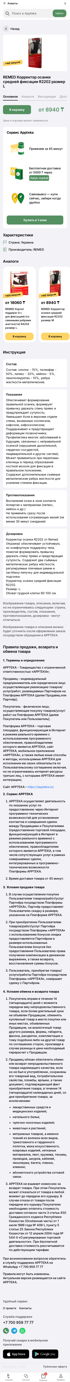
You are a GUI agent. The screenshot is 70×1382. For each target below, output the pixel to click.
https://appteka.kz (41, 787)
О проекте (9, 1308)
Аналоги (27, 96)
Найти (59, 13)
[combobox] (35, 13)
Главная (9, 1377)
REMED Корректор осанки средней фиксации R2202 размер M (53, 314)
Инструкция (47, 96)
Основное (10, 96)
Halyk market (39, 178)
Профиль (61, 1377)
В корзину (17, 110)
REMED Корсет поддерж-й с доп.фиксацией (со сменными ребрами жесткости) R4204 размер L (18, 318)
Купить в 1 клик (35, 220)
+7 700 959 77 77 (18, 1322)
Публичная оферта (55, 1366)
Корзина (43, 1377)
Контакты (25, 1308)
